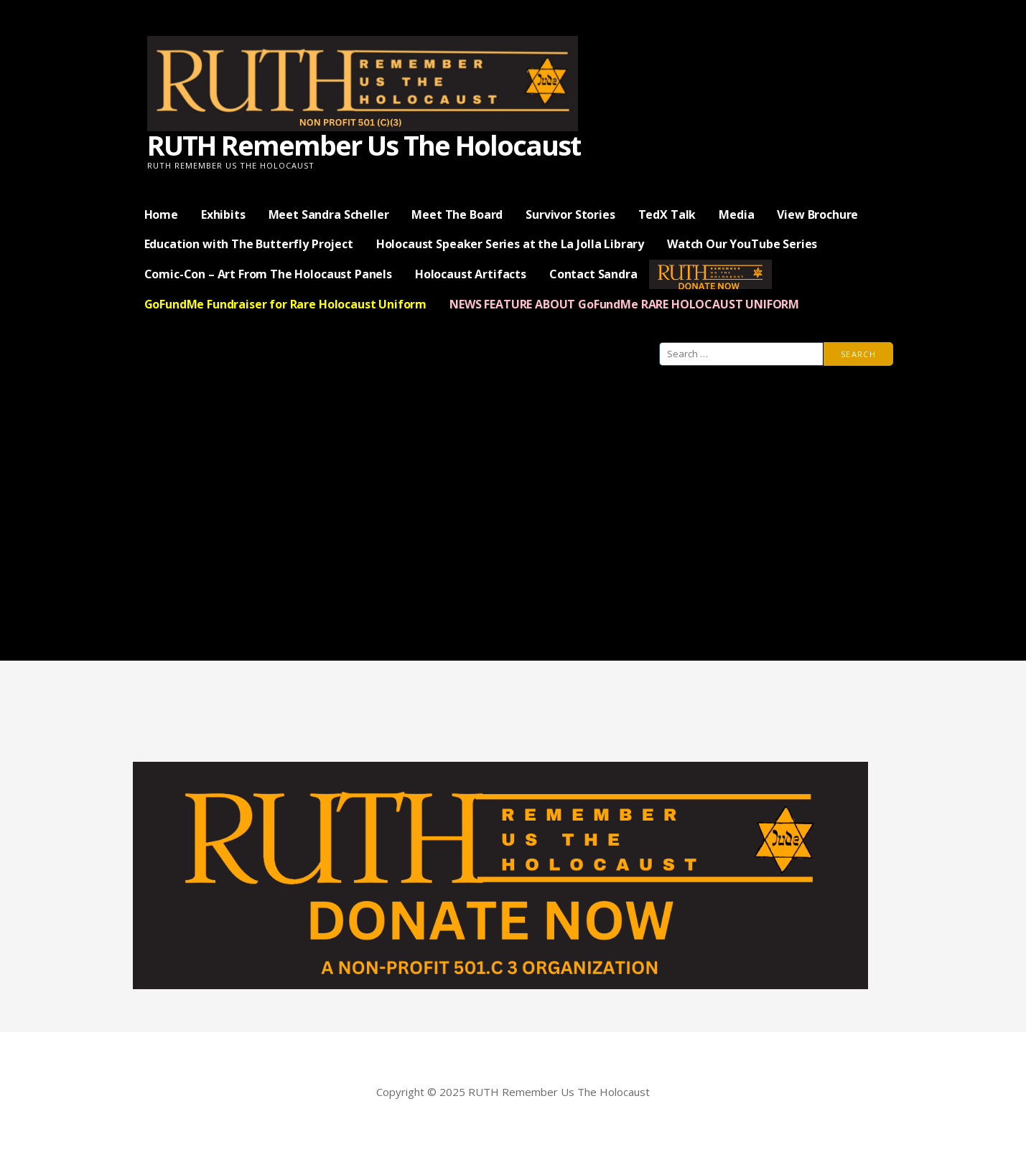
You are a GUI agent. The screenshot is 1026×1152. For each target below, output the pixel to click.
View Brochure (817, 214)
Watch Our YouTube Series (742, 244)
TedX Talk (667, 214)
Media (736, 214)
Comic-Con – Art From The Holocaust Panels (268, 274)
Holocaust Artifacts (470, 274)
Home (161, 214)
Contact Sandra (593, 274)
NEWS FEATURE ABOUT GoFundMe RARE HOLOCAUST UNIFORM (624, 304)
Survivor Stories (570, 214)
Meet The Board (457, 214)
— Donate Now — (711, 274)
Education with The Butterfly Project (248, 244)
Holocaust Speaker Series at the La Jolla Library (510, 244)
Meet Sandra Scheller (329, 214)
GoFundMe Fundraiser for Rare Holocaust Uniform (285, 304)
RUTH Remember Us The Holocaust (363, 145)
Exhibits (223, 214)
